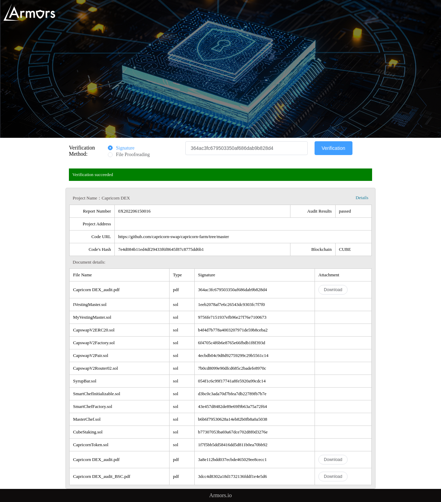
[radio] (121, 148)
